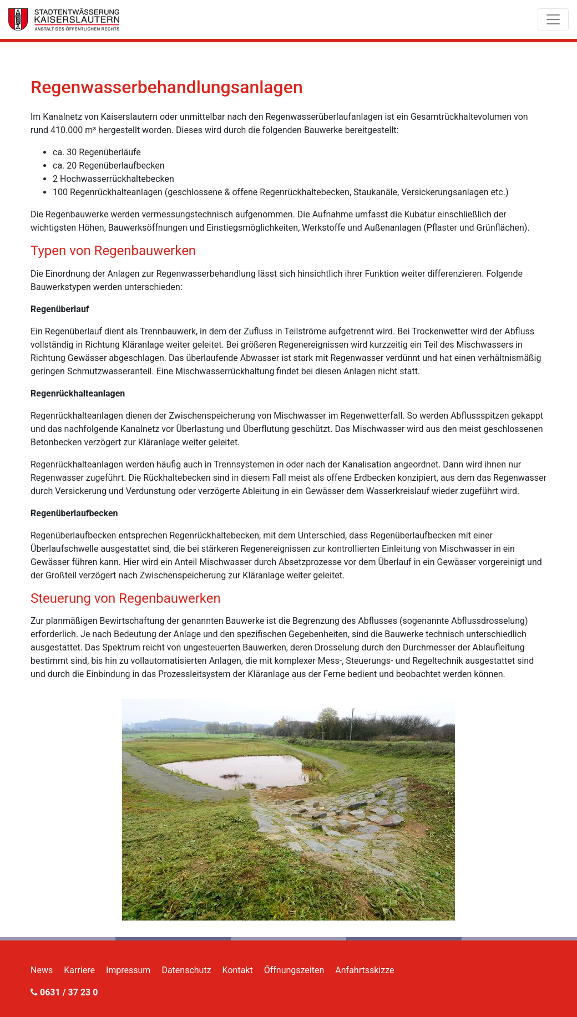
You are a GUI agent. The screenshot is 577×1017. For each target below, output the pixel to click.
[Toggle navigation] (553, 19)
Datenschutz (186, 970)
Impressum (128, 970)
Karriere (79, 970)
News (42, 970)
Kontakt (237, 970)
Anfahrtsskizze (364, 970)
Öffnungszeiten (294, 970)
